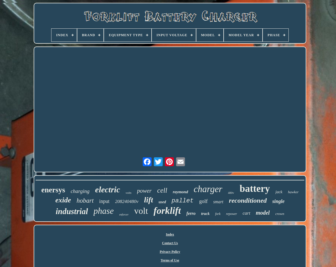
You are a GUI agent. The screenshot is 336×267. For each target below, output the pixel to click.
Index (170, 234)
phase (103, 211)
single (278, 201)
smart (218, 201)
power (144, 190)
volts (129, 192)
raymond (180, 192)
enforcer (124, 214)
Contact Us (170, 243)
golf (203, 201)
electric (107, 189)
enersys (53, 190)
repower (231, 214)
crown (279, 214)
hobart (84, 200)
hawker (293, 192)
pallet (183, 200)
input (104, 201)
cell (162, 190)
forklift (167, 210)
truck (205, 214)
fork (217, 214)
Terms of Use (170, 260)
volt (141, 211)
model (263, 213)
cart (246, 213)
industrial (72, 211)
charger (208, 189)
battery (254, 188)
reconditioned (248, 200)
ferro (191, 213)
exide (63, 200)
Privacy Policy (170, 252)
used (162, 202)
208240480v (127, 201)
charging (80, 191)
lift (148, 199)
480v (231, 192)
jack (278, 192)
